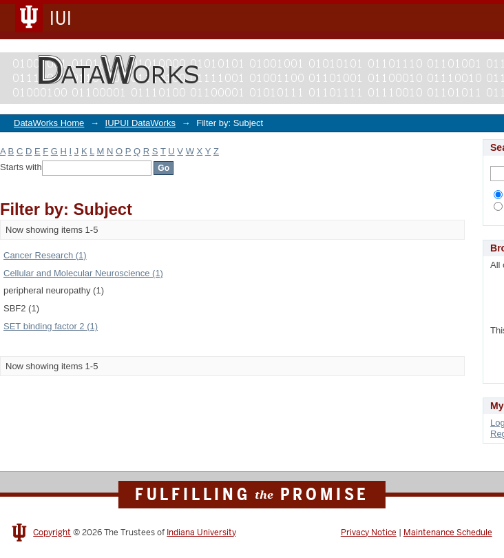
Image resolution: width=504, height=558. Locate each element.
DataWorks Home (49, 123)
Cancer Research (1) (45, 255)
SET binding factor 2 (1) (50, 326)
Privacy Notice (369, 532)
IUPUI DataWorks (140, 123)
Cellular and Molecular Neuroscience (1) (83, 273)
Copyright (52, 532)
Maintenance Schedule (447, 532)
